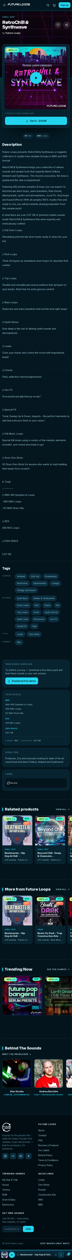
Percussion (39, 619)
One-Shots (34, 634)
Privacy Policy (45, 1165)
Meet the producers (16, 1054)
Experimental (39, 583)
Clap (34, 626)
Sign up (64, 5)
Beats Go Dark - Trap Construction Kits (49, 935)
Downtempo (51, 576)
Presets (42, 1189)
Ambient (21, 576)
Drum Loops (23, 605)
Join (28, 1228)
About (41, 1130)
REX (19, 642)
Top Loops (22, 612)
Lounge (55, 583)
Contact (42, 1135)
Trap (40, 929)
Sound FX (21, 626)
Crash (36, 612)
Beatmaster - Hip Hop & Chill (15, 854)
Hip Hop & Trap (10, 1180)
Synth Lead (22, 619)
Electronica (22, 583)
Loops (20, 634)
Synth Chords (51, 612)
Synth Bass (22, 598)
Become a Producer (48, 1145)
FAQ (40, 1140)
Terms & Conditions (48, 1160)
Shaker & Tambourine (43, 598)
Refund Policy (45, 1155)
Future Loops (13, 33)
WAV (40, 1199)
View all (63, 809)
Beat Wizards (57, 940)
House (5, 1185)
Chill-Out (8, 17)
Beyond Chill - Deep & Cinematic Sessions (49, 855)
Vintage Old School (26, 590)
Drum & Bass (8, 1199)
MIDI (40, 1204)
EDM (4, 1194)
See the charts (58, 969)
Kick (37, 605)
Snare (47, 605)
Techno (6, 1189)
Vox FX (53, 619)
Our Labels (43, 1150)
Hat (57, 605)
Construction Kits (47, 1194)
